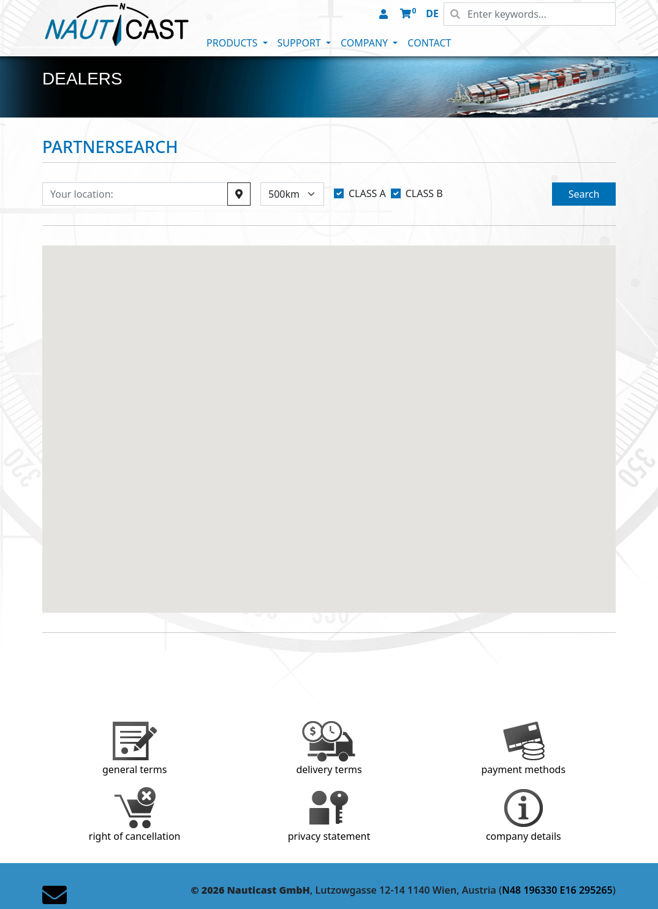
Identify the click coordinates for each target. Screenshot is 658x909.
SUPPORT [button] (300, 43)
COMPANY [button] (365, 43)
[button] (384, 14)
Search (584, 194)
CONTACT (429, 43)
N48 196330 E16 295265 (557, 890)
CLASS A (367, 193)
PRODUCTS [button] (233, 43)
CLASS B (424, 193)
